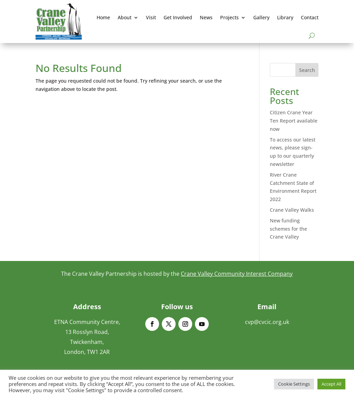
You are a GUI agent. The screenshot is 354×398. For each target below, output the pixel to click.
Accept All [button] (331, 384)
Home (103, 17)
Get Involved (178, 17)
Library (285, 17)
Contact (309, 17)
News (206, 17)
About (124, 17)
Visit (151, 17)
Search (307, 70)
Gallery (261, 17)
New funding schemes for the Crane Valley (288, 228)
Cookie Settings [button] (294, 384)
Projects (229, 17)
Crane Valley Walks (292, 210)
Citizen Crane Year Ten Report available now (293, 120)
